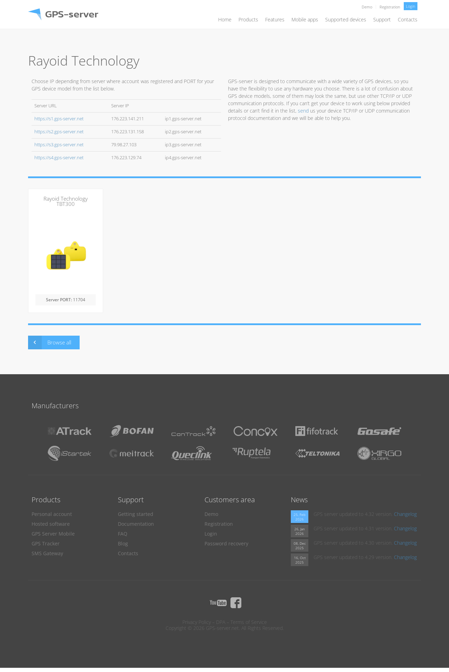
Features (274, 19)
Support (382, 19)
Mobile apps (304, 19)
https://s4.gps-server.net (58, 158)
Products (248, 19)
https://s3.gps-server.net (58, 145)
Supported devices (345, 19)
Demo (367, 6)
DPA (220, 622)
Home (225, 19)
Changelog (405, 514)
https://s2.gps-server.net (58, 132)
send (303, 110)
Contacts (407, 19)
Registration (390, 6)
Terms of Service (248, 622)
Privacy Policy (196, 622)
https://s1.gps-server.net (58, 119)
